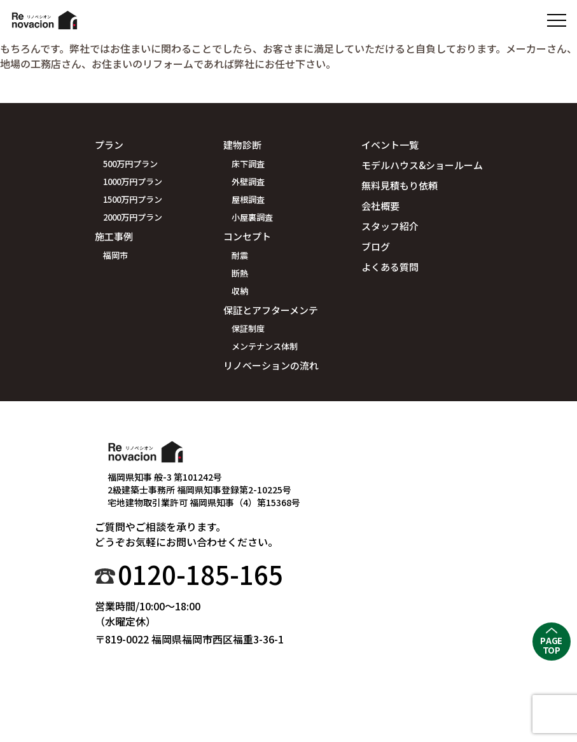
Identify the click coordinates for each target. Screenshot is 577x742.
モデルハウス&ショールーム (422, 165)
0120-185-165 (200, 574)
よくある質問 (390, 266)
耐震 (240, 255)
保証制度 (248, 328)
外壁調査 (248, 181)
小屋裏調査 (252, 217)
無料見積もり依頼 (399, 185)
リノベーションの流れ (271, 365)
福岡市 (115, 255)
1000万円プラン (132, 181)
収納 (240, 291)
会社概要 (380, 205)
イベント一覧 (390, 144)
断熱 (240, 273)
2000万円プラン (132, 217)
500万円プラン (130, 164)
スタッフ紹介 (390, 226)
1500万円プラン (132, 199)
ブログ (375, 246)
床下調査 (248, 164)
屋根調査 (248, 199)
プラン (109, 144)
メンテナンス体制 (265, 346)
